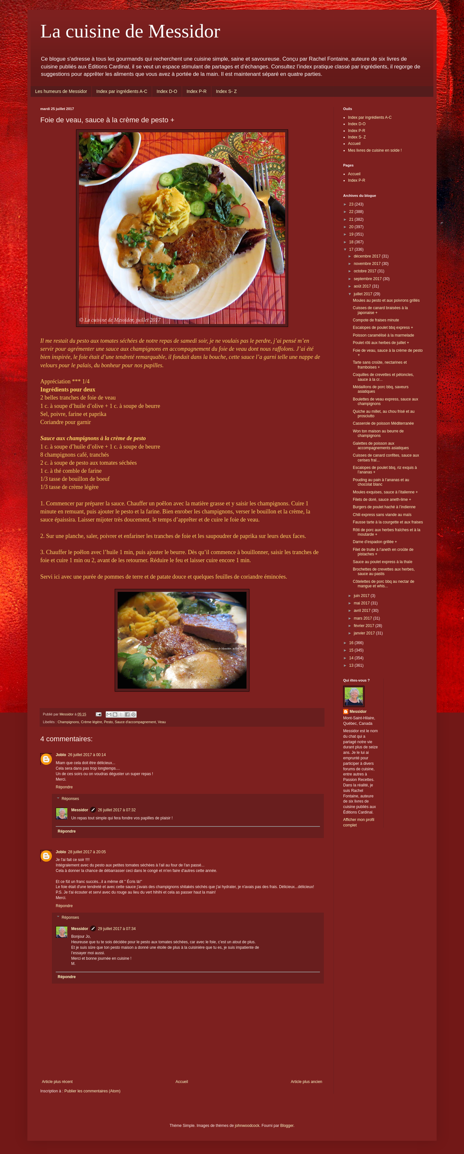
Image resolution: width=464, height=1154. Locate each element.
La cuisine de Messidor (130, 31)
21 (352, 219)
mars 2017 (363, 618)
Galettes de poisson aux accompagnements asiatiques (381, 445)
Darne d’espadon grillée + (375, 542)
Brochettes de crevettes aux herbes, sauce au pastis (384, 571)
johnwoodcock (247, 1125)
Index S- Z (226, 91)
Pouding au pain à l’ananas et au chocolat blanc (381, 482)
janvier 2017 (365, 633)
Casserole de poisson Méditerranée (383, 423)
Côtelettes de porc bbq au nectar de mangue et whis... (383, 583)
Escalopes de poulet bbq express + (383, 327)
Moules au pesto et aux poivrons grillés (386, 300)
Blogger (287, 1125)
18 (352, 242)
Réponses (70, 798)
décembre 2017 (368, 256)
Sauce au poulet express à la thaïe (382, 562)
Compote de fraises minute (376, 320)
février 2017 (364, 625)
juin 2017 (362, 595)
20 (352, 227)
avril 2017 (363, 610)
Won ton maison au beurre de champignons (378, 433)
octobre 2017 (365, 271)
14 (352, 658)
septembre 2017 (368, 279)
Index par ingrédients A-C (121, 91)
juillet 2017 (363, 294)
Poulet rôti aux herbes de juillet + (381, 342)
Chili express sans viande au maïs (382, 514)
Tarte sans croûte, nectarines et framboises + (380, 364)
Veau (162, 722)
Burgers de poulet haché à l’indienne (384, 507)
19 (352, 234)
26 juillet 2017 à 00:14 (87, 755)
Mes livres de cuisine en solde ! (375, 150)
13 (352, 665)
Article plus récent (57, 1081)
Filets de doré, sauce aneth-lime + (382, 499)
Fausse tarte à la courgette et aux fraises (388, 522)
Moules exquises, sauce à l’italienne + (385, 492)
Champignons (68, 722)
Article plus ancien (306, 1081)
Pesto (108, 722)
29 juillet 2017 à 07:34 (117, 928)
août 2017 (363, 286)
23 (352, 204)
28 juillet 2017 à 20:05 (87, 852)
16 (352, 643)
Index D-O (167, 91)
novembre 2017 (368, 263)
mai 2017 (362, 603)
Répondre (64, 787)
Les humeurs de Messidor (61, 91)
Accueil (182, 1081)
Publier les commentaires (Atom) (92, 1091)
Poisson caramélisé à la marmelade (383, 335)
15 (352, 650)
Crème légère (91, 722)
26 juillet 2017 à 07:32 (117, 810)
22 (352, 211)
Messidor (79, 810)
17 (352, 249)
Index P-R (197, 91)
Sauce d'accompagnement (135, 722)
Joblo (61, 755)
